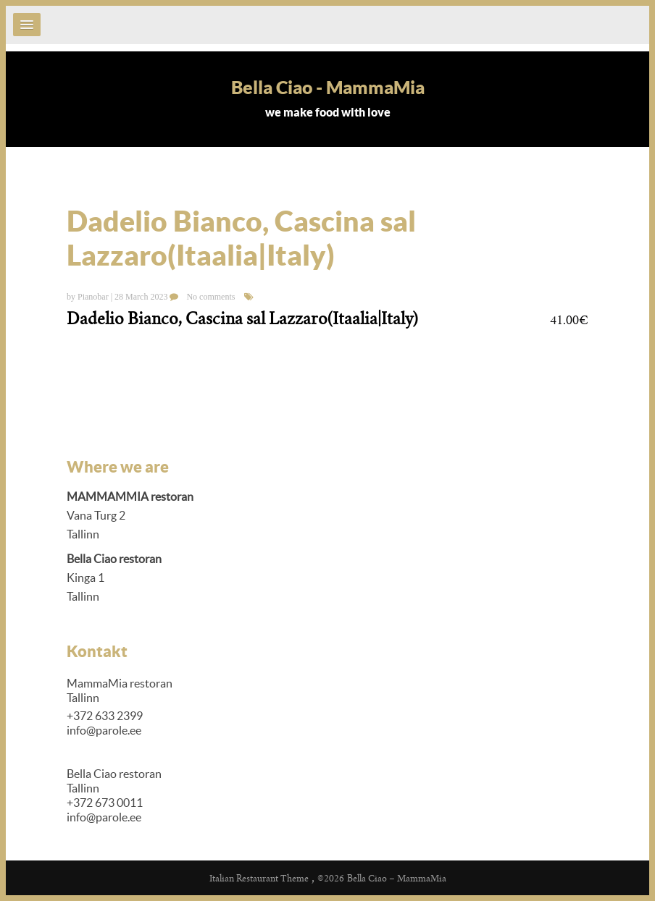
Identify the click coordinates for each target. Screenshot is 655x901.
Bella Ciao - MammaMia (328, 87)
